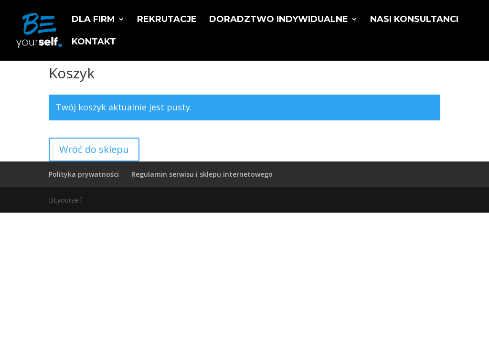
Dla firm (93, 20)
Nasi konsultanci (414, 20)
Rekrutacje (167, 20)
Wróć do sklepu (94, 149)
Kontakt (94, 42)
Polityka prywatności (84, 174)
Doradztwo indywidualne (278, 20)
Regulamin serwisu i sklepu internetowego (202, 174)
